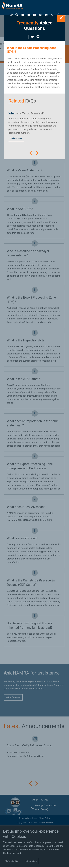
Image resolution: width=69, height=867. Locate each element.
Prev (30, 153)
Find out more (16, 138)
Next (36, 153)
